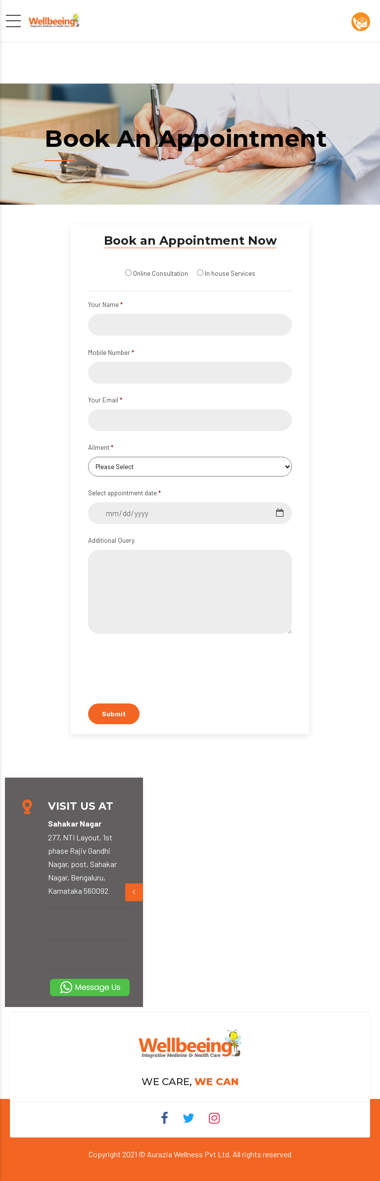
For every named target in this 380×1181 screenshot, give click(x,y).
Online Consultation (160, 273)
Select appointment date (124, 493)
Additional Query (111, 540)
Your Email (105, 400)
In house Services (230, 273)
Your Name (105, 304)
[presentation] (178, 767)
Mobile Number (111, 352)
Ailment (100, 447)
